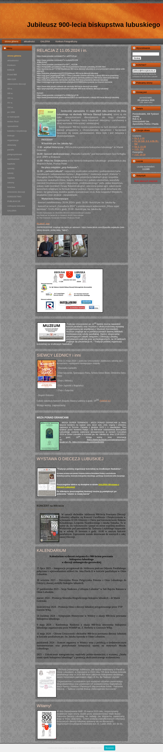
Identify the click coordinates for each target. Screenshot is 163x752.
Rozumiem (110, 748)
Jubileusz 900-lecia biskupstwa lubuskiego (93, 24)
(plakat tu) (105, 400)
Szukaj (137, 58)
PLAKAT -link (43, 224)
